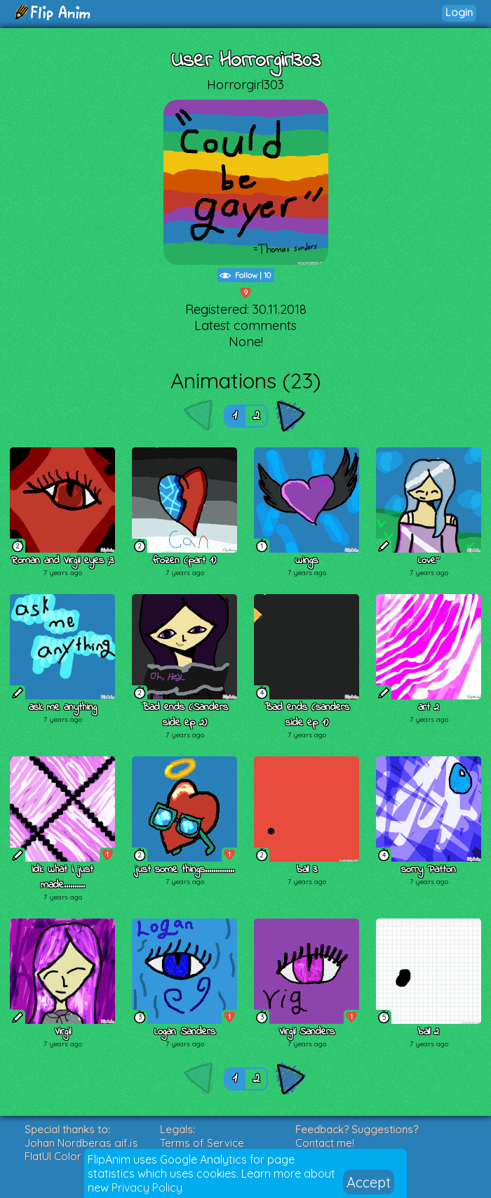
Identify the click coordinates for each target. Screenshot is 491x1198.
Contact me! (324, 1143)
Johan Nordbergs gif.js (81, 1143)
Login (459, 12)
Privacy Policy (147, 1187)
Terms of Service (202, 1143)
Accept (369, 1182)
